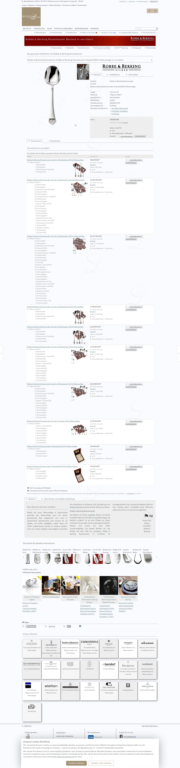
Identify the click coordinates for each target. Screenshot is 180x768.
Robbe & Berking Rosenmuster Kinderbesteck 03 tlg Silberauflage (57, 446)
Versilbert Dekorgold (120, 108)
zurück (27, 726)
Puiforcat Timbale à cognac (31, 588)
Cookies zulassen (76, 763)
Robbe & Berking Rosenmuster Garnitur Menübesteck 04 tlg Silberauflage (57, 160)
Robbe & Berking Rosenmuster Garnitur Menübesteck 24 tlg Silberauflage (57, 307)
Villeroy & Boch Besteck (147, 686)
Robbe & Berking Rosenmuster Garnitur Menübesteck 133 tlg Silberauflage (57, 180)
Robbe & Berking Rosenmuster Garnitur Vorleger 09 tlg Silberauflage (57, 421)
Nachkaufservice (149, 33)
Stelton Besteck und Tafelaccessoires (51, 688)
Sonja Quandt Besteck (51, 665)
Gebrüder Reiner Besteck (70, 665)
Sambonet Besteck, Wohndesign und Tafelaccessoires (147, 668)
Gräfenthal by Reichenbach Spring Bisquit (89, 589)
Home (24, 5)
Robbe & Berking (54, 5)
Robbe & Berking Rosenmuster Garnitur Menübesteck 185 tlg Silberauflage (57, 236)
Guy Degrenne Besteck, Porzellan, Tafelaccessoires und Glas (128, 668)
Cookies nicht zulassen (101, 763)
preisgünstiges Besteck (129, 33)
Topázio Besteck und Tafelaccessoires (128, 645)
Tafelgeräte (137, 48)
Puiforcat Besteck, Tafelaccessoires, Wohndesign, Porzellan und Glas (51, 648)
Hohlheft (91, 515)
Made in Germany (89, 33)
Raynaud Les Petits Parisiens (70, 588)
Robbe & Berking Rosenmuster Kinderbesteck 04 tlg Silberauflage (57, 466)
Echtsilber (115, 114)
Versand (125, 122)
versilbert (97, 531)
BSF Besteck (31, 708)
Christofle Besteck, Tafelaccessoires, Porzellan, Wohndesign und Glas (89, 647)
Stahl (105, 518)
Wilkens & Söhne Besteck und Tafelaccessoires (147, 645)
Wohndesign (151, 48)
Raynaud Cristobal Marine (128, 588)
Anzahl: (113, 136)
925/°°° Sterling (122, 48)
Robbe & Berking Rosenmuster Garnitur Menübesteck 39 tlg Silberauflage (57, 347)
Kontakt (61, 733)
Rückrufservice (142, 1)
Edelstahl (70, 48)
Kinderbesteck (56, 33)
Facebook (128, 737)
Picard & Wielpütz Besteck (70, 686)
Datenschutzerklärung (65, 757)
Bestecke (31, 5)
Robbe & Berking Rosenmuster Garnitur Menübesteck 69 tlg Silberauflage (57, 384)
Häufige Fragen (64, 736)
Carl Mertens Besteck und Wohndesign (108, 688)
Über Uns (132, 1)
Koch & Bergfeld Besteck (31, 665)
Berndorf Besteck (108, 665)
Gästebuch (123, 1)
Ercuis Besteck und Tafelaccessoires (108, 645)
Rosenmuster (82, 5)
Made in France (108, 33)
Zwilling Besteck (128, 686)
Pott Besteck (89, 665)
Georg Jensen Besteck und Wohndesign (31, 645)
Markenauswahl (41, 5)
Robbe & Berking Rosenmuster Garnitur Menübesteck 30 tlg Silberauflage (57, 327)
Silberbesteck (41, 33)
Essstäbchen (72, 33)
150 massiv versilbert (69, 5)
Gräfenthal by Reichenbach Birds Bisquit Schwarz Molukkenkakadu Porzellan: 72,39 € (107, 611)
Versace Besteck (89, 686)
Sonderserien (84, 48)
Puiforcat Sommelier (51, 587)
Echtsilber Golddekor (120, 111)
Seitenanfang (149, 726)
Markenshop (57, 48)
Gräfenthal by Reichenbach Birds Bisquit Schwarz (109, 589)
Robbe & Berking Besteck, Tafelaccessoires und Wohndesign (70, 647)
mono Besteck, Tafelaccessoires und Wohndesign (31, 689)
